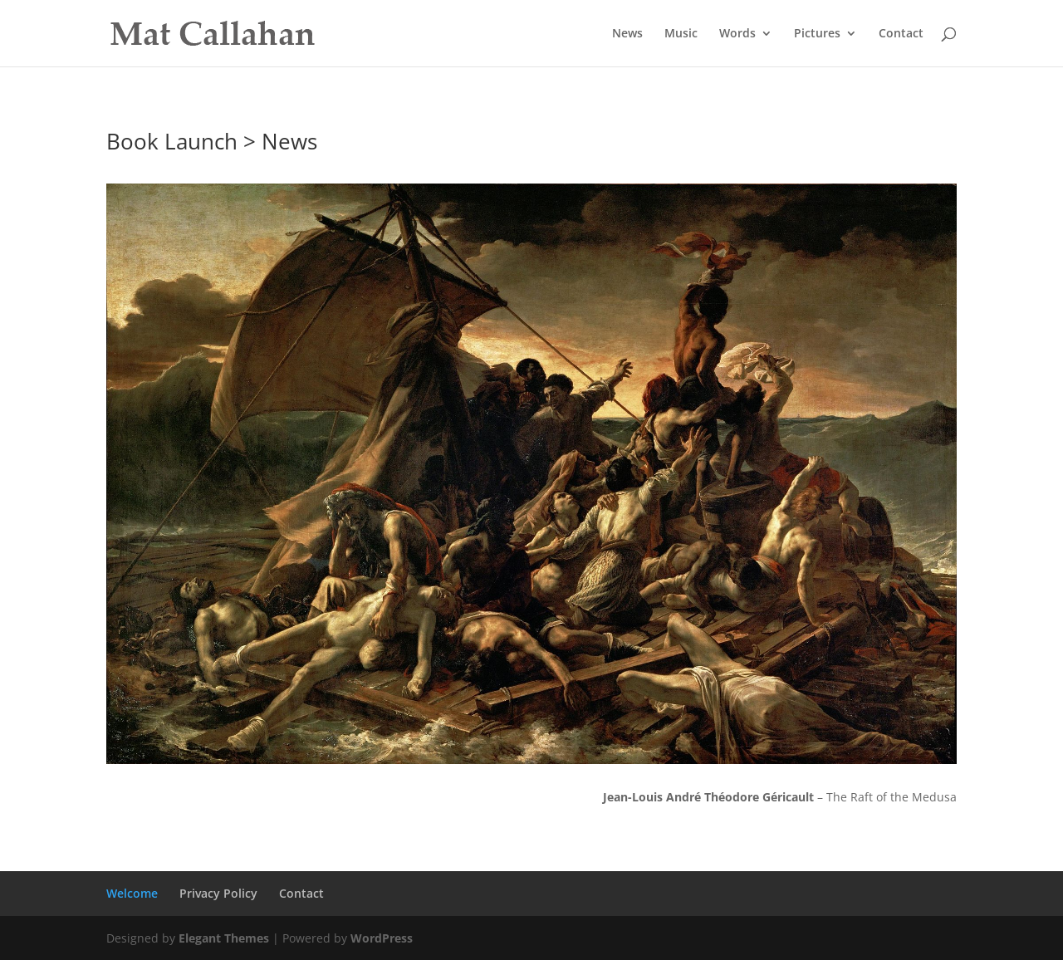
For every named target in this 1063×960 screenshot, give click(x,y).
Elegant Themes (224, 938)
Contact (901, 34)
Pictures (817, 34)
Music (681, 34)
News (627, 34)
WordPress (381, 938)
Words (737, 34)
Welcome (132, 893)
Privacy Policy (218, 893)
